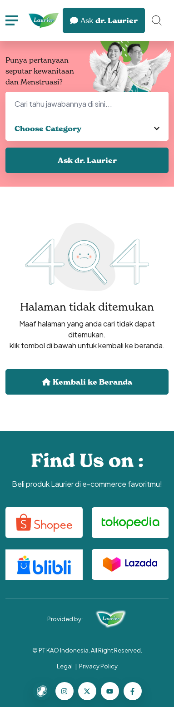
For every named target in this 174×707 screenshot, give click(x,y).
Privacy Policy (98, 666)
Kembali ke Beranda (87, 381)
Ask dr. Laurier (87, 160)
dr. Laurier (104, 20)
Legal (65, 666)
